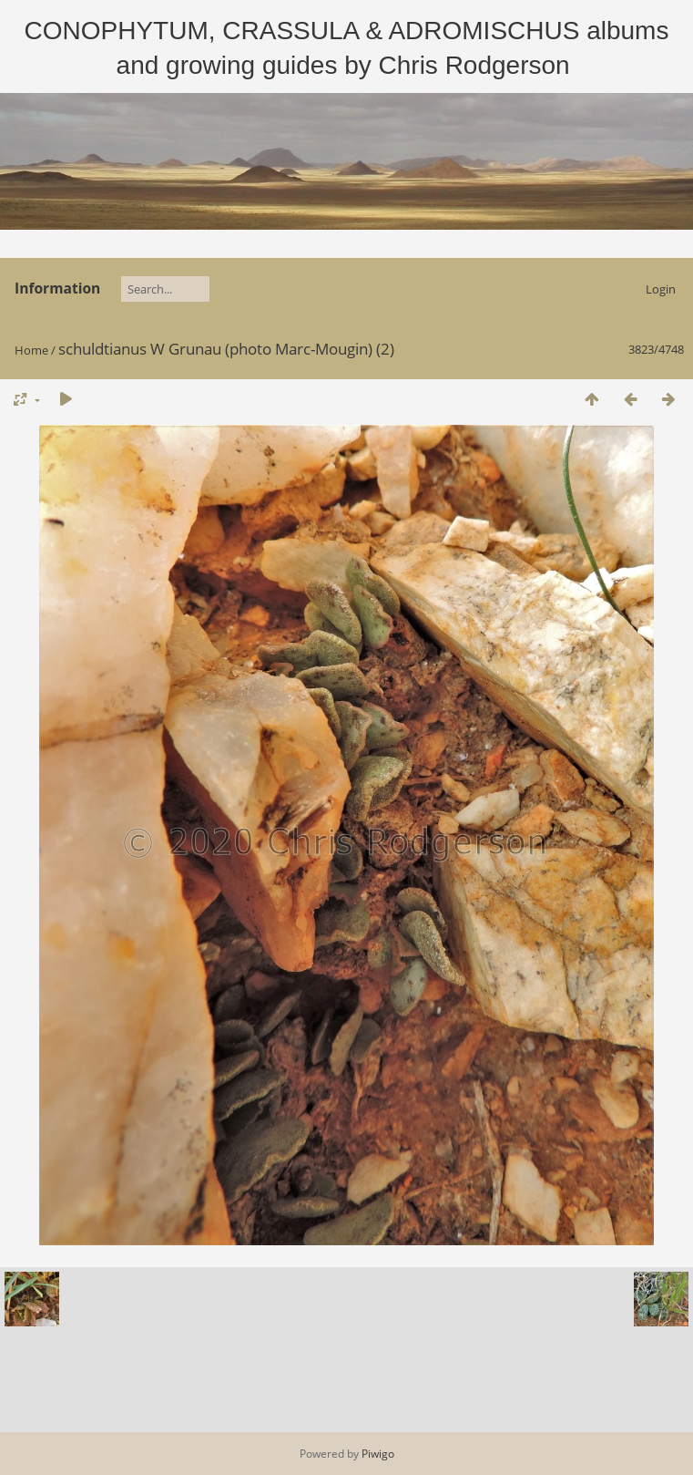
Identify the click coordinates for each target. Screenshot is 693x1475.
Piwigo (378, 1453)
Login (661, 289)
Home (31, 350)
